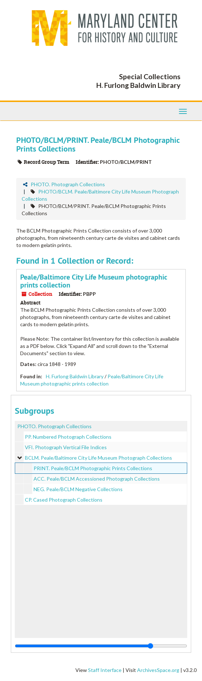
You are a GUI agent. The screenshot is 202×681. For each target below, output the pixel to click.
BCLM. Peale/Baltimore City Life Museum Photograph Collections (98, 458)
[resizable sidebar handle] (101, 646)
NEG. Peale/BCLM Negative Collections (78, 489)
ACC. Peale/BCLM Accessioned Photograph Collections (97, 479)
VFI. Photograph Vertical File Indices (66, 447)
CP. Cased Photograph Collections (63, 500)
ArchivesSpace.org (158, 670)
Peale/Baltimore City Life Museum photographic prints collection (93, 281)
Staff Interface (105, 670)
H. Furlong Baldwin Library (75, 376)
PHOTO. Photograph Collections (68, 184)
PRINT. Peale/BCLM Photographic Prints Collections (93, 468)
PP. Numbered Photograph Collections (68, 437)
